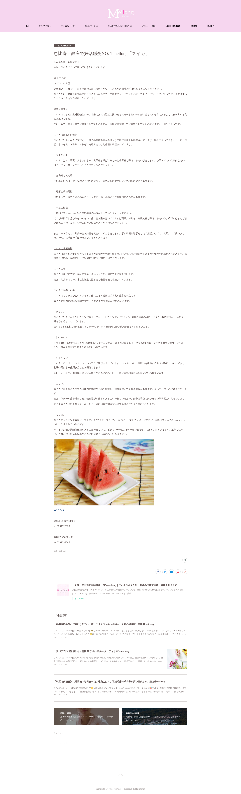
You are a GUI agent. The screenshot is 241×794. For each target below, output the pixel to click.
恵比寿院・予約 (68, 25)
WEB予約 (59, 510)
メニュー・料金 (149, 25)
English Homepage (173, 25)
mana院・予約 (91, 25)
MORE (209, 25)
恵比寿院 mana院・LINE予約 (120, 25)
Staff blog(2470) (60, 551)
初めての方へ (45, 25)
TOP (27, 25)
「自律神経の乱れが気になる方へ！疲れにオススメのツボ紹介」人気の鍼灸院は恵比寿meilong (104, 624)
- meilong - (193, 25)
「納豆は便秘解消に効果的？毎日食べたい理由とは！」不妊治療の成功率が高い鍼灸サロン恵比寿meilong (110, 681)
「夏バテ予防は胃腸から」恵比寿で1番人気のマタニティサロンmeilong (91, 651)
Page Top (120, 775)
